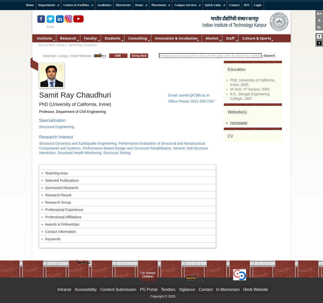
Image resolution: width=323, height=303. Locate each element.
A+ (319, 13)
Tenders (168, 289)
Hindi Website (81, 56)
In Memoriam (227, 289)
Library (63, 56)
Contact (205, 289)
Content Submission (118, 289)
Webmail (49, 56)
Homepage (239, 123)
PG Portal (148, 289)
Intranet (64, 289)
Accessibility (86, 289)
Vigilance (187, 289)
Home (61, 45)
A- (319, 27)
